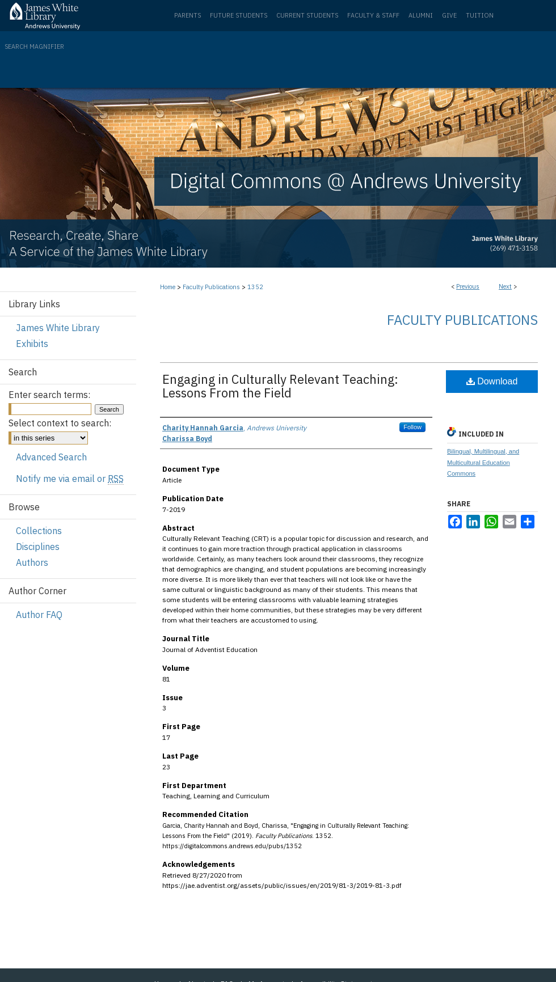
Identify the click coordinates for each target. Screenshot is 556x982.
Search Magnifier (34, 46)
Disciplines (38, 546)
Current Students (307, 15)
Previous (467, 286)
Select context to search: (60, 423)
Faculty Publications (211, 287)
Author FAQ (39, 614)
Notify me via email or (70, 478)
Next (505, 286)
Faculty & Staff (373, 15)
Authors (32, 562)
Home (167, 287)
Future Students (238, 15)
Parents (187, 15)
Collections (39, 530)
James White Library (58, 327)
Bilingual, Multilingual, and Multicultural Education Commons (483, 462)
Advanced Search (51, 457)
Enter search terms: (49, 394)
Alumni (420, 15)
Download (492, 381)
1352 (255, 287)
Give (449, 15)
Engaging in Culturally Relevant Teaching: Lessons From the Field (280, 386)
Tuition (480, 15)
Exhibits (32, 343)
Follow (412, 427)
